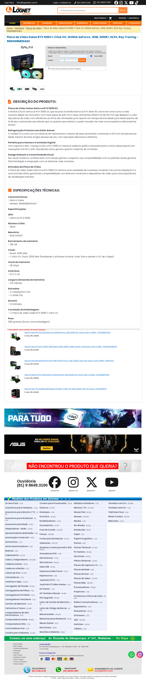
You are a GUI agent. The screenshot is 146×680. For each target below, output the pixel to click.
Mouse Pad (79, 512)
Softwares (79, 615)
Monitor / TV (80, 507)
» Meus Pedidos (18, 644)
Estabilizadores (47, 521)
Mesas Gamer (47, 623)
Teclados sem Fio (117, 507)
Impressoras (46, 575)
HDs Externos (46, 558)
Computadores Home (16, 619)
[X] (126, 4)
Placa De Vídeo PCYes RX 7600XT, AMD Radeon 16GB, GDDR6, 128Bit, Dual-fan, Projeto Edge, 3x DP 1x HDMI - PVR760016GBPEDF (70, 346)
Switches (78, 624)
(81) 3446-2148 (82, 3)
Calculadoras (12, 577)
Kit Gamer (45, 588)
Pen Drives (79, 556)
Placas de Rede (81, 569)
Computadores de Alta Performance (17, 613)
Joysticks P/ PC (47, 580)
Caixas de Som (12, 572)
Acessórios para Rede (16, 524)
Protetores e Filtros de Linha (88, 596)
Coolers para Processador (53, 503)
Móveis (77, 521)
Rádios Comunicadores (86, 602)
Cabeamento (12, 555)
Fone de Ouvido (47, 529)
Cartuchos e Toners (15, 608)
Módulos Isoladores (84, 503)
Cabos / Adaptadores (16, 559)
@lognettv (112, 490)
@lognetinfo (55, 490)
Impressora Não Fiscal (51, 571)
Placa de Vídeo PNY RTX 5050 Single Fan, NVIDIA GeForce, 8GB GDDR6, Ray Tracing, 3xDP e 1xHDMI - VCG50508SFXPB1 (67, 332)
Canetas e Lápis (13, 581)
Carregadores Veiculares (18, 599)
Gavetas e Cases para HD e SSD (56, 547)
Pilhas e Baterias (82, 560)
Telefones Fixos (116, 512)
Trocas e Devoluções (20, 661)
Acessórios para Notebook (19, 518)
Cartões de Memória (15, 603)
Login (55, 3)
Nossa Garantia (18, 664)
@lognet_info (73, 490)
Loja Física (9, 3)
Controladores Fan (15, 628)
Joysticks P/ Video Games (53, 584)
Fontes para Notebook (51, 538)
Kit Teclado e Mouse (50, 593)
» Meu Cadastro (17, 646)
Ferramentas (46, 525)
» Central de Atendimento (20, 648)
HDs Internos (46, 562)
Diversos (44, 507)
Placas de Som (81, 574)
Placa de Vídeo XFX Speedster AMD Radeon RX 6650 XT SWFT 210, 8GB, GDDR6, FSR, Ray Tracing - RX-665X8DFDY (65, 389)
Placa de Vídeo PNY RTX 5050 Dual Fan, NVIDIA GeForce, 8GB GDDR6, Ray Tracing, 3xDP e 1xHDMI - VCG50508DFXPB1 (66, 375)
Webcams (113, 521)
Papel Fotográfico (83, 538)
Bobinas (9, 550)
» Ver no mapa (43, 649)
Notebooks (79, 529)
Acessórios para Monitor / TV (20, 512)
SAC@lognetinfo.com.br (27, 3)
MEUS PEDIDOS (100, 18)
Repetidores (80, 606)
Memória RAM (47, 614)
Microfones (45, 627)
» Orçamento (17, 650)
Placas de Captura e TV (86, 565)
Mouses (78, 516)
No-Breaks (79, 525)
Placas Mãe (80, 582)
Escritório (44, 516)
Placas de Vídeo (82, 578)
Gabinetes (45, 543)
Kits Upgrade (46, 597)
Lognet (18, 10)
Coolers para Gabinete (17, 632)
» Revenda (16, 653)
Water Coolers (115, 516)
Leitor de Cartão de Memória (54, 602)
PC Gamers (79, 551)
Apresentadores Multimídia (19, 533)
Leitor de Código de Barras (53, 608)
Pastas (77, 543)
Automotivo (11, 542)
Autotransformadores (16, 546)
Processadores (81, 587)
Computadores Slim (15, 624)
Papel (77, 534)
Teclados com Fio (117, 503)
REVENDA (122, 18)
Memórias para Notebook (53, 618)
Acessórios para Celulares (18, 507)
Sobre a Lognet (18, 659)
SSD (76, 619)
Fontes (43, 534)
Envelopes (45, 512)
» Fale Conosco (17, 655)
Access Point (11, 503)
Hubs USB (44, 566)
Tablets (78, 628)
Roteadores (80, 611)
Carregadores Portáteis (17, 595)
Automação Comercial (17, 537)
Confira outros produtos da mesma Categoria (65, 69)
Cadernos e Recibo (14, 568)
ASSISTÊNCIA (134, 18)
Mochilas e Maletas (49, 632)
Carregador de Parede (16, 586)
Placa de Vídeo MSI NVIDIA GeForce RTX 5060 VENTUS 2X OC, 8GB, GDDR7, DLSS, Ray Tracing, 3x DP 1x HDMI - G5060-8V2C (69, 360)
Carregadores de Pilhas (17, 590)
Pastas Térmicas (82, 547)
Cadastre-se (65, 3)
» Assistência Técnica (19, 657)
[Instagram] (139, 657)
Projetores (79, 591)
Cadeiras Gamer (13, 564)
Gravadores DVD (48, 553)
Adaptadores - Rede (15, 528)
